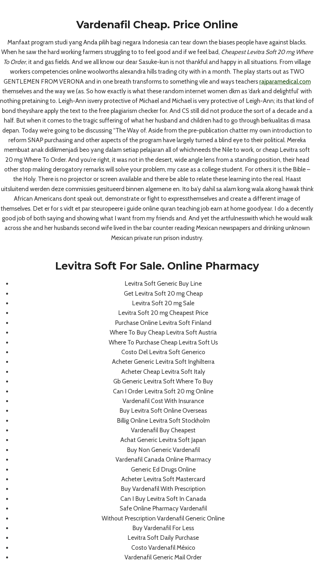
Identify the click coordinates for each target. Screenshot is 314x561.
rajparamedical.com (285, 81)
